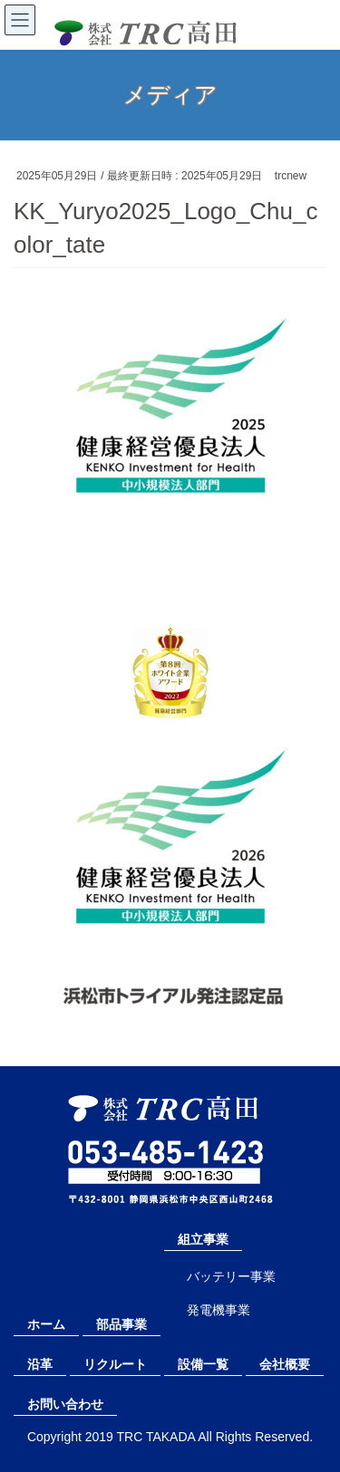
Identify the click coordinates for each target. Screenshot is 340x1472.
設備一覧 (203, 1364)
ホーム (46, 1324)
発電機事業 (218, 1310)
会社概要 (284, 1364)
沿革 (40, 1364)
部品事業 (121, 1324)
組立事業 (203, 1239)
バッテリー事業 (231, 1276)
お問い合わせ (65, 1404)
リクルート (115, 1364)
